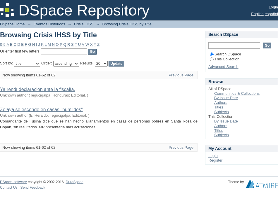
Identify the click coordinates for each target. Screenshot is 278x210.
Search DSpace (225, 54)
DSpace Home (12, 24)
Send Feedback (32, 188)
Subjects (221, 112)
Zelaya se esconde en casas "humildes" (41, 109)
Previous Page (181, 75)
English (257, 14)
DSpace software (13, 182)
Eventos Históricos (49, 24)
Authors (220, 102)
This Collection (224, 59)
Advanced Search (223, 66)
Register (215, 160)
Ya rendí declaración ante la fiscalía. (37, 89)
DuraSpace (74, 182)
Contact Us (9, 188)
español (271, 14)
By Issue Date (226, 98)
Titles (218, 107)
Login (273, 7)
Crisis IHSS (83, 24)
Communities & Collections (237, 93)
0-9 (3, 44)
